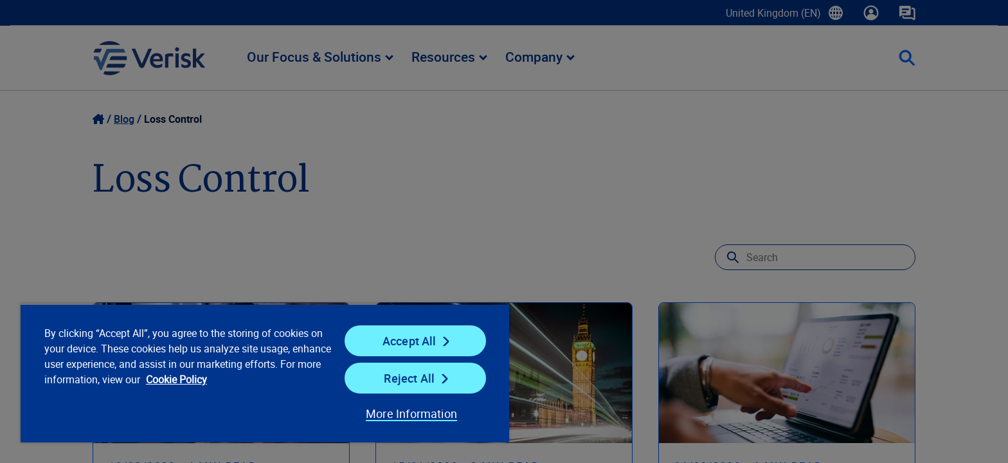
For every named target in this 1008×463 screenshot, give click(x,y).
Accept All (409, 341)
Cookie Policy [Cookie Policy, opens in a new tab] (176, 379)
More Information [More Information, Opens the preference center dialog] (411, 413)
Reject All (409, 378)
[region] (265, 373)
